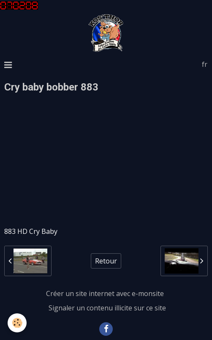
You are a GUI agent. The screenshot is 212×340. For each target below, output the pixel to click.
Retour (106, 261)
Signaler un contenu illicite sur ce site (107, 308)
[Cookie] (17, 322)
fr (204, 64)
